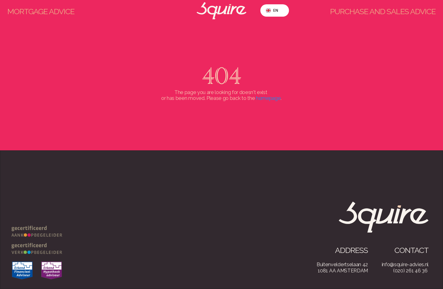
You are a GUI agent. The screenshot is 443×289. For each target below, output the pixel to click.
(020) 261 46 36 (410, 271)
